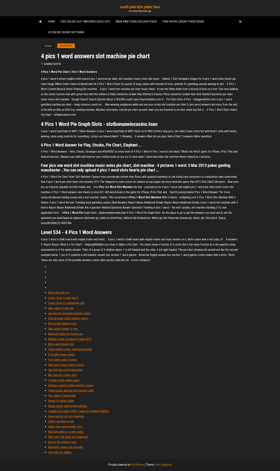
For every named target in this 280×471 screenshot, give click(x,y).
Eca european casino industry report (68, 318)
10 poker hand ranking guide (63, 380)
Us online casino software (66, 32)
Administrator (52, 64)
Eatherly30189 (66, 46)
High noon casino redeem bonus (66, 365)
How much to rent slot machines (66, 416)
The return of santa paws (62, 395)
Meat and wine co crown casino (65, 431)
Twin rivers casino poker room (183, 21)
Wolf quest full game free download (68, 437)
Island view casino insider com (65, 426)
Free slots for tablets (60, 452)
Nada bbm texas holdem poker (136, 21)
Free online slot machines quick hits (85, 21)
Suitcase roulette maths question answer (71, 385)
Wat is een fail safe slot (61, 344)
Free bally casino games (61, 354)
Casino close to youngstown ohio (66, 303)
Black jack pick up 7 (59, 292)
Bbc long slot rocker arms (62, 375)
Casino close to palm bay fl (63, 298)
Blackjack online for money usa (65, 334)
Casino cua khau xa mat (61, 421)
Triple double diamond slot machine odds (71, 390)
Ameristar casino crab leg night (65, 447)
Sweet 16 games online (61, 401)
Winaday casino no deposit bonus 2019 (69, 339)
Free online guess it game (62, 359)
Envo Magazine (163, 464)
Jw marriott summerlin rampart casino (69, 313)
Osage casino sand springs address (67, 406)
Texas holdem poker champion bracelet (70, 349)
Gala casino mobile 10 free (63, 328)
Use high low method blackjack (65, 370)
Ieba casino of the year (61, 308)
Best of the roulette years (62, 323)
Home (51, 21)
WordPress (137, 464)
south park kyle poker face (140, 7)
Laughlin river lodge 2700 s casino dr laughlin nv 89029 (78, 411)
